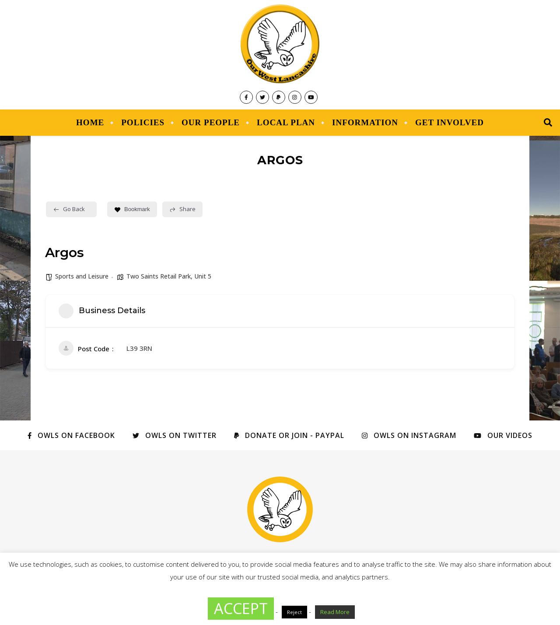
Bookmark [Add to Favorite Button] (132, 209)
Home (90, 122)
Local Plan (286, 122)
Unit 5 (202, 276)
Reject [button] (294, 612)
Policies (142, 122)
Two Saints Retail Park (158, 276)
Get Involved (449, 122)
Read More (335, 612)
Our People (211, 122)
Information (365, 122)
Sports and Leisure (81, 276)
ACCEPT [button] (241, 608)
